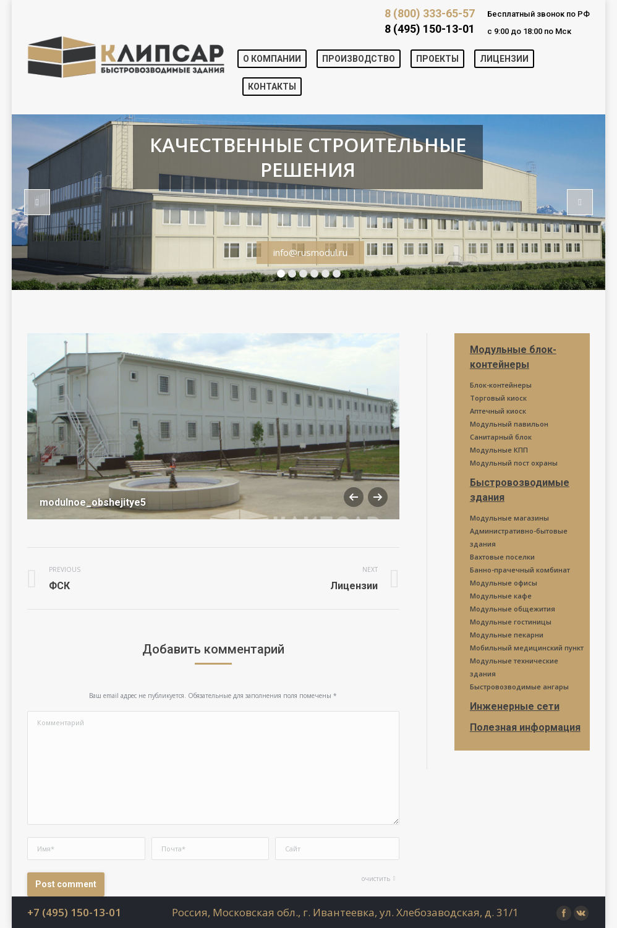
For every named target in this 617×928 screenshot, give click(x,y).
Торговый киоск (498, 397)
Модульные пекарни (506, 634)
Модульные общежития (512, 608)
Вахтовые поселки (502, 556)
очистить (376, 878)
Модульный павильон (509, 423)
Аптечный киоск (498, 410)
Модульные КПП (499, 449)
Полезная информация (525, 727)
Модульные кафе (501, 595)
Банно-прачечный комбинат (520, 569)
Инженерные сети (515, 706)
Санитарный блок (501, 436)
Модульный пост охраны (514, 462)
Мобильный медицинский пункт (527, 647)
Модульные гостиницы (510, 621)
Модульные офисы (503, 582)
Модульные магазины (509, 517)
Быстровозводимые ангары (519, 686)
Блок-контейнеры (501, 385)
